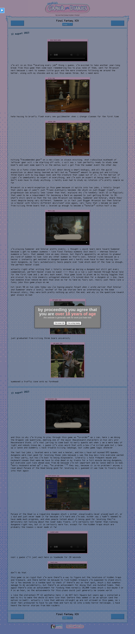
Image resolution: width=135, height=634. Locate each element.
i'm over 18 (59, 323)
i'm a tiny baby (74, 323)
